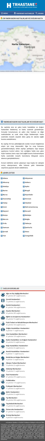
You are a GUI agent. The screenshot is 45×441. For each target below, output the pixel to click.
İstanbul (28, 203)
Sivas (27, 232)
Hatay (5, 203)
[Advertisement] (22, 96)
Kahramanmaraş (31, 207)
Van (4, 236)
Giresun (28, 199)
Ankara (27, 182)
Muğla (27, 219)
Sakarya (28, 223)
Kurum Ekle (40, 422)
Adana (5, 178)
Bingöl (27, 190)
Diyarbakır (29, 195)
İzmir (5, 207)
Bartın (5, 190)
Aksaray (6, 182)
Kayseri (6, 211)
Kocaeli (28, 211)
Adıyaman (29, 178)
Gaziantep (7, 199)
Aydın (27, 186)
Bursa (5, 195)
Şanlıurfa (28, 227)
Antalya (6, 186)
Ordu (5, 223)
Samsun (6, 227)
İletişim (33, 422)
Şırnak (5, 232)
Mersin (5, 219)
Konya (5, 215)
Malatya (28, 215)
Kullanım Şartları (12, 422)
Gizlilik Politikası (24, 422)
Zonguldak (29, 236)
